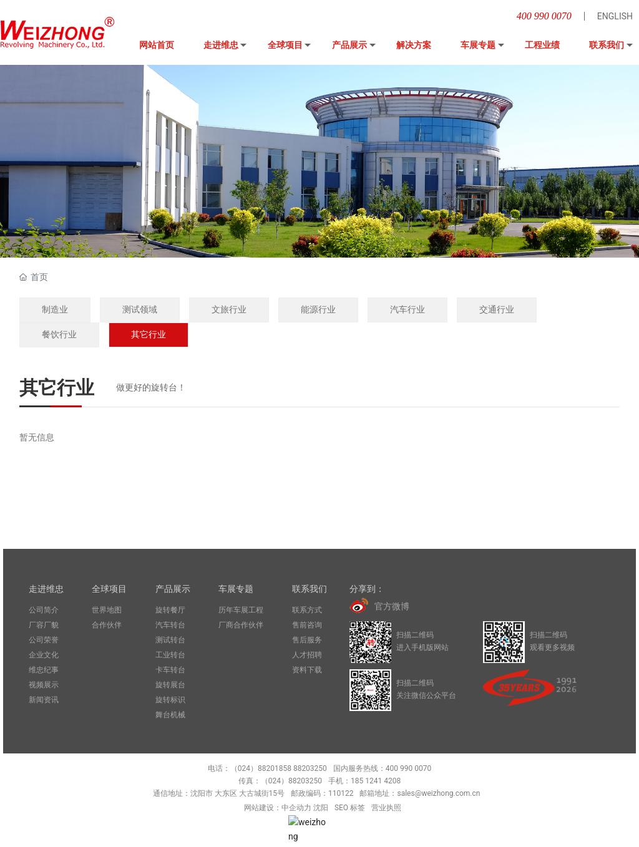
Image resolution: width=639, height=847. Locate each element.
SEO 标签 (349, 807)
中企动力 (296, 807)
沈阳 (320, 807)
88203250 (310, 768)
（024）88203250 (291, 781)
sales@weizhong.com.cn (438, 793)
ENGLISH (615, 16)
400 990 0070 (544, 16)
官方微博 (391, 606)
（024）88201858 (260, 768)
